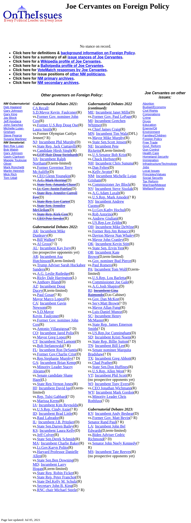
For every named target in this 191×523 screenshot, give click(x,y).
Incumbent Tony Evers (112, 384)
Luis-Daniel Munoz (107, 312)
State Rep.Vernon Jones (55, 384)
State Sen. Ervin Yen (107, 248)
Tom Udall (10, 178)
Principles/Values (154, 174)
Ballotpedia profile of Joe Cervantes (72, 66)
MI (90, 121)
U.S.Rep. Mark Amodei (110, 197)
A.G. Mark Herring (51, 180)
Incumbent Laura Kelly (57, 430)
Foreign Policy (152, 139)
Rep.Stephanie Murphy (54, 358)
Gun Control (151, 149)
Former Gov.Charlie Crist (56, 354)
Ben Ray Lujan (14, 146)
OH (90, 227)
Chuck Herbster (104, 159)
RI (90, 290)
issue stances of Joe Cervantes (94, 57)
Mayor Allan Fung (106, 307)
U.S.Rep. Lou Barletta (109, 278)
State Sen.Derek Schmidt (56, 439)
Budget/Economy (154, 107)
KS (35, 430)
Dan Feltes (100, 167)
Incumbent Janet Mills (112, 112)
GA (35, 363)
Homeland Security (156, 156)
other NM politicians (87, 74)
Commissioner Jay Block (111, 184)
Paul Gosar (45, 295)
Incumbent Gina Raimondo (103, 292)
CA (35, 303)
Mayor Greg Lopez (51, 337)
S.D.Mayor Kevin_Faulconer (55, 112)
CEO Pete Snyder (50, 218)
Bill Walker (45, 240)
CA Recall (40, 108)
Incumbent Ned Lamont (57, 341)
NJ (35, 142)
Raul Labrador (48, 418)
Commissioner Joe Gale (110, 282)
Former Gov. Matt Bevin (110, 418)
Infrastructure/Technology (160, 163)
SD (90, 337)
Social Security (153, 178)
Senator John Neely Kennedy (114, 443)
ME (91, 112)
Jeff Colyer (45, 435)
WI (90, 384)
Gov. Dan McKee (105, 299)
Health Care (151, 153)
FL (35, 350)
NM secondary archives (58, 83)
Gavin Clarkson (14, 156)
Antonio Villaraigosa (52, 329)
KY (90, 414)
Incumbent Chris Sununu (114, 163)
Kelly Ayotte (101, 172)
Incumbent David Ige (55, 388)
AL (35, 248)
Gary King (10, 114)
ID (35, 414)
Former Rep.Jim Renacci (111, 231)
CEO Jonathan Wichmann (111, 388)
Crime (147, 117)
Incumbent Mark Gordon (115, 392)
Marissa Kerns (48, 401)
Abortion (148, 103)
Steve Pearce (13, 135)
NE (90, 146)
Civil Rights (150, 110)
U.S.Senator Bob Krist (109, 155)
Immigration (151, 160)
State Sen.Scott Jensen (109, 142)
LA (90, 426)
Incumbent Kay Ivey (55, 248)
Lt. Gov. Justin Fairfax (54, 189)
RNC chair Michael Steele (57, 490)
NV (90, 189)
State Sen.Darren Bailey (55, 426)
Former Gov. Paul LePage (111, 117)
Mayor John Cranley (107, 240)
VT (90, 375)
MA (36, 443)
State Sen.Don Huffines (110, 367)
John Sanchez (13, 125)
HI (35, 388)
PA (90, 269)
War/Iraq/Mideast (154, 185)
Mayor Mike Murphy (108, 138)
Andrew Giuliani (105, 218)
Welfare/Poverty (153, 188)
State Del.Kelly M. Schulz (57, 481)
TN (90, 346)
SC (90, 316)
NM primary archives (55, 78)
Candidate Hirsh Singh (54, 150)
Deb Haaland (12, 107)
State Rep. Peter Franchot (56, 477)
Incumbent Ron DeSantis (58, 350)
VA (35, 159)
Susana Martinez (15, 139)
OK (90, 244)
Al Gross (43, 244)
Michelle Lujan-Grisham (14, 130)
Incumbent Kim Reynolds (58, 405)
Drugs (147, 121)
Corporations (151, 114)
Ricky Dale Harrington (54, 278)
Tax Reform (150, 181)
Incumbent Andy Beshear (114, 414)
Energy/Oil (150, 128)
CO (35, 333)
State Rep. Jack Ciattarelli (56, 146)
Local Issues (151, 171)
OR (90, 252)
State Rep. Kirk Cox (52, 214)
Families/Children (154, 135)
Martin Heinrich (14, 171)
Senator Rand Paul (102, 422)
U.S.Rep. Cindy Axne (53, 409)
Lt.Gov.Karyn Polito (52, 447)
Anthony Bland (48, 282)
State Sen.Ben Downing (55, 460)
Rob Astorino (102, 214)
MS (90, 452)
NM (91, 176)
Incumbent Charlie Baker (60, 443)
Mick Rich (10, 174)
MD (36, 464)
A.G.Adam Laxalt (105, 193)
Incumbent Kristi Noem (113, 337)
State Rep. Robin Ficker (55, 473)
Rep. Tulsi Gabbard (51, 397)
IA (35, 405)
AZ (35, 286)
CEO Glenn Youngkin (53, 176)
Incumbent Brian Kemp (58, 363)
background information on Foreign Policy (98, 53)
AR (35, 257)
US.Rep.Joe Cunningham (111, 333)
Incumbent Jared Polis (57, 333)
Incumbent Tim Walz (112, 134)
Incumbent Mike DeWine (115, 227)
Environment (151, 132)
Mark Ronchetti (14, 167)
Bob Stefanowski (50, 346)
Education (149, 125)
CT (35, 341)
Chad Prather (102, 363)
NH (90, 163)
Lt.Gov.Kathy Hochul (108, 210)
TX (90, 358)
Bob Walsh (11, 149)
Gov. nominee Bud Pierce (111, 261)
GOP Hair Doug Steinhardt (57, 155)
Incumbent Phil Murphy (57, 142)
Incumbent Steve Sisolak (114, 189)
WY (91, 392)
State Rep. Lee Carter (53, 201)
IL (34, 422)
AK (35, 231)
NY (90, 201)
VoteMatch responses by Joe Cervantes (72, 70)
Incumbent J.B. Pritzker (56, 422)
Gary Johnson (13, 110)
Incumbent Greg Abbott (113, 358)
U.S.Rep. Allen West (107, 371)
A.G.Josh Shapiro (105, 286)
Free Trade (150, 142)
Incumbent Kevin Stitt (112, 244)
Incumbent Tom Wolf (111, 269)
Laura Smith (42, 129)
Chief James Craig (106, 129)
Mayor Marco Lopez (48, 299)
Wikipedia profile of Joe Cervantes (71, 61)
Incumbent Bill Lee (109, 346)
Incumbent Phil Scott (111, 375)
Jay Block (10, 117)
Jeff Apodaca (12, 121)
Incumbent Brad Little (55, 414)
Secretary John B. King (54, 486)
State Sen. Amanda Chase (56, 184)
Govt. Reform (152, 146)
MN (91, 134)
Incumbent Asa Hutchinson (48, 259)
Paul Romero (102, 265)
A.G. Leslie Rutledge (53, 274)
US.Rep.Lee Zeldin (106, 223)
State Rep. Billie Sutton (110, 341)
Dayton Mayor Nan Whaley (113, 235)
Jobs (146, 167)
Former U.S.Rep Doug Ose (57, 125)
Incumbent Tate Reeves (113, 452)
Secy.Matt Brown (105, 303)
